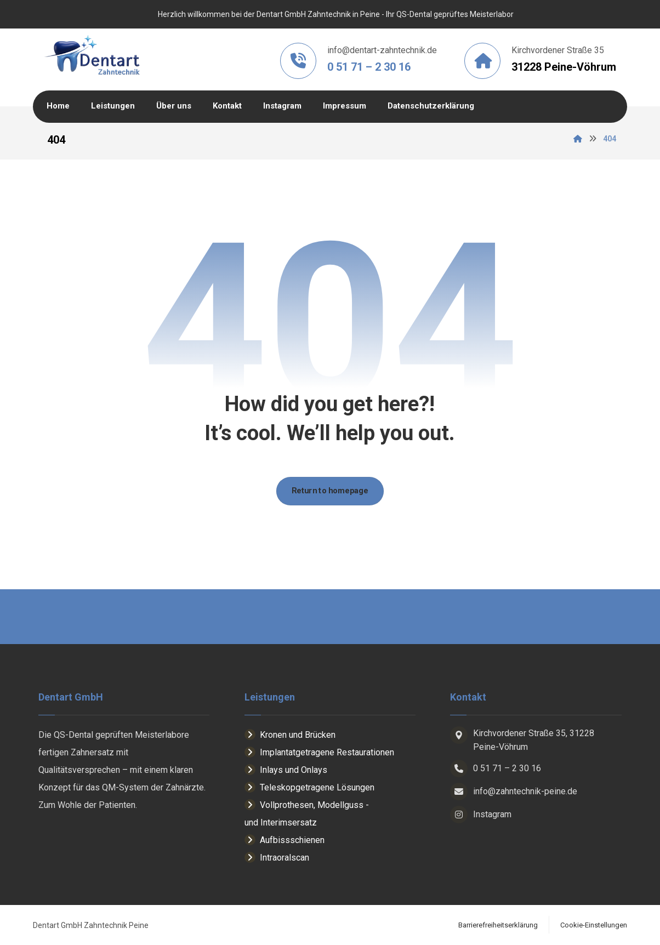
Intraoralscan (276, 858)
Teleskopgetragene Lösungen (309, 788)
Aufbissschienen (284, 840)
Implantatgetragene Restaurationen (319, 753)
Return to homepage (330, 491)
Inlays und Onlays (285, 770)
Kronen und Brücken (289, 735)
